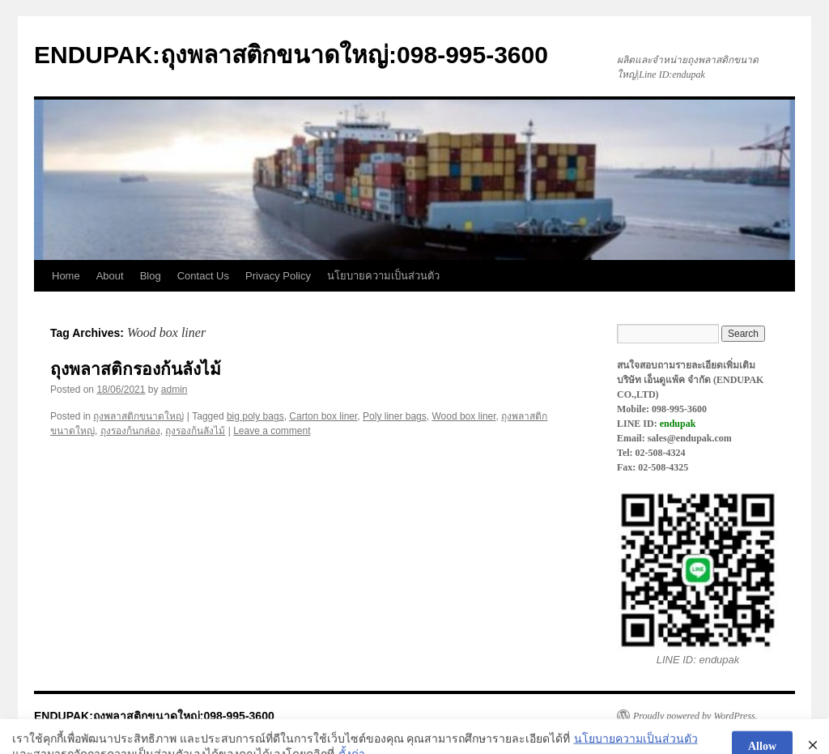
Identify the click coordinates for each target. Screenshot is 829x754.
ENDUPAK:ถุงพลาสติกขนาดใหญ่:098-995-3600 (291, 54)
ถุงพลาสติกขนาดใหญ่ (138, 416)
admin (174, 389)
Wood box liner (463, 416)
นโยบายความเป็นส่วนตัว (383, 276)
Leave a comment (271, 431)
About (110, 276)
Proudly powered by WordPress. (695, 716)
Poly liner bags (395, 416)
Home (66, 276)
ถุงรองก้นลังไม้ (195, 431)
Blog (150, 276)
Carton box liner (323, 416)
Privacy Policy (278, 276)
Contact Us (203, 276)
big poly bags (255, 416)
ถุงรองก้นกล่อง (130, 431)
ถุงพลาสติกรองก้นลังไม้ (135, 369)
